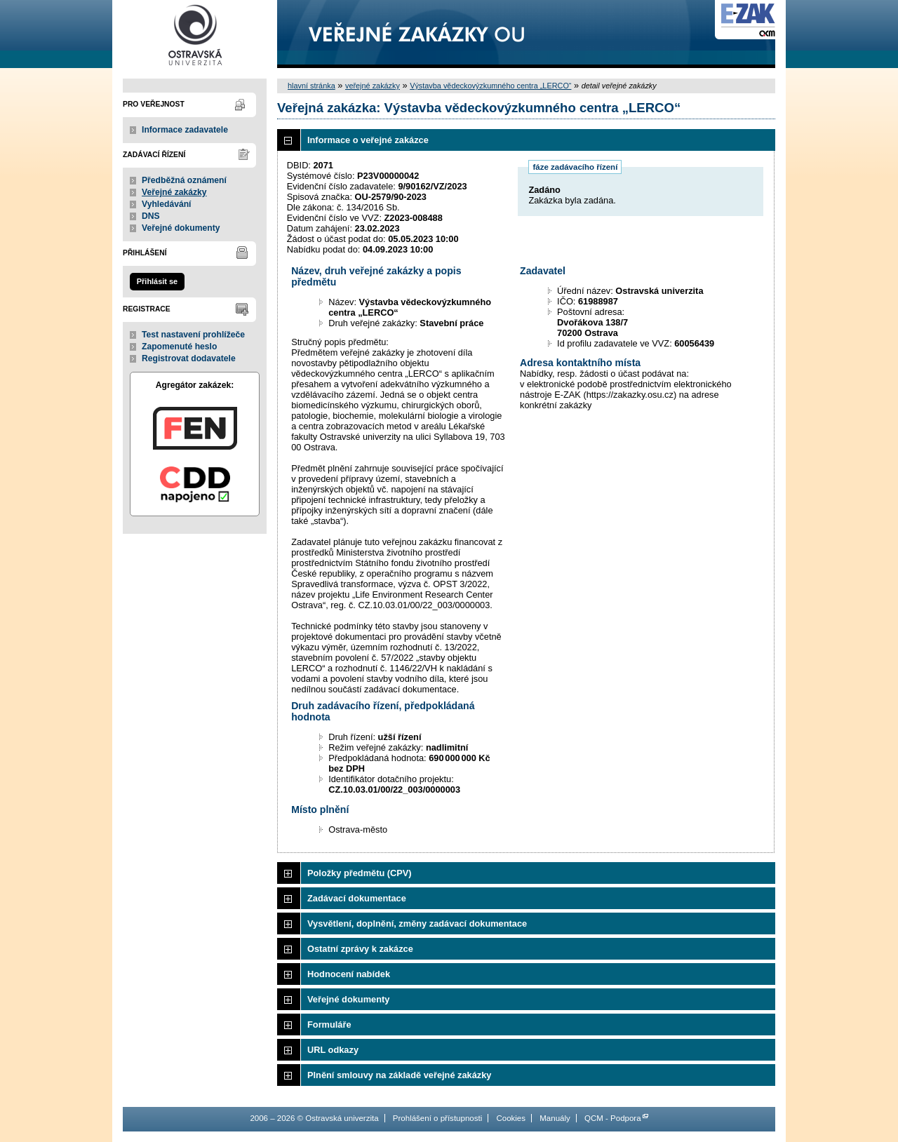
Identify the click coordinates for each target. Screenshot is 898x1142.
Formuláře (329, 1024)
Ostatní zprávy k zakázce (360, 948)
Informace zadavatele (185, 130)
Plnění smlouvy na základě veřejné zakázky (399, 1075)
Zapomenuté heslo (179, 346)
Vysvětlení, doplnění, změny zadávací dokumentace (417, 923)
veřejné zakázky (372, 85)
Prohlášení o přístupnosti (437, 1118)
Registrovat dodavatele (189, 358)
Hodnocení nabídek (348, 974)
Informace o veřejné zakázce (368, 140)
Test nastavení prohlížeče (193, 335)
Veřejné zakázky (174, 192)
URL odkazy (332, 1049)
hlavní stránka (311, 85)
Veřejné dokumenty (181, 228)
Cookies (510, 1118)
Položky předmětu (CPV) (359, 873)
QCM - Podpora (612, 1118)
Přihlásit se (157, 281)
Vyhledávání (167, 204)
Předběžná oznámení (184, 180)
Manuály (555, 1118)
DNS (151, 216)
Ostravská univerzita (194, 34)
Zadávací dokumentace (356, 898)
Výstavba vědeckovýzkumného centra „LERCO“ (490, 85)
